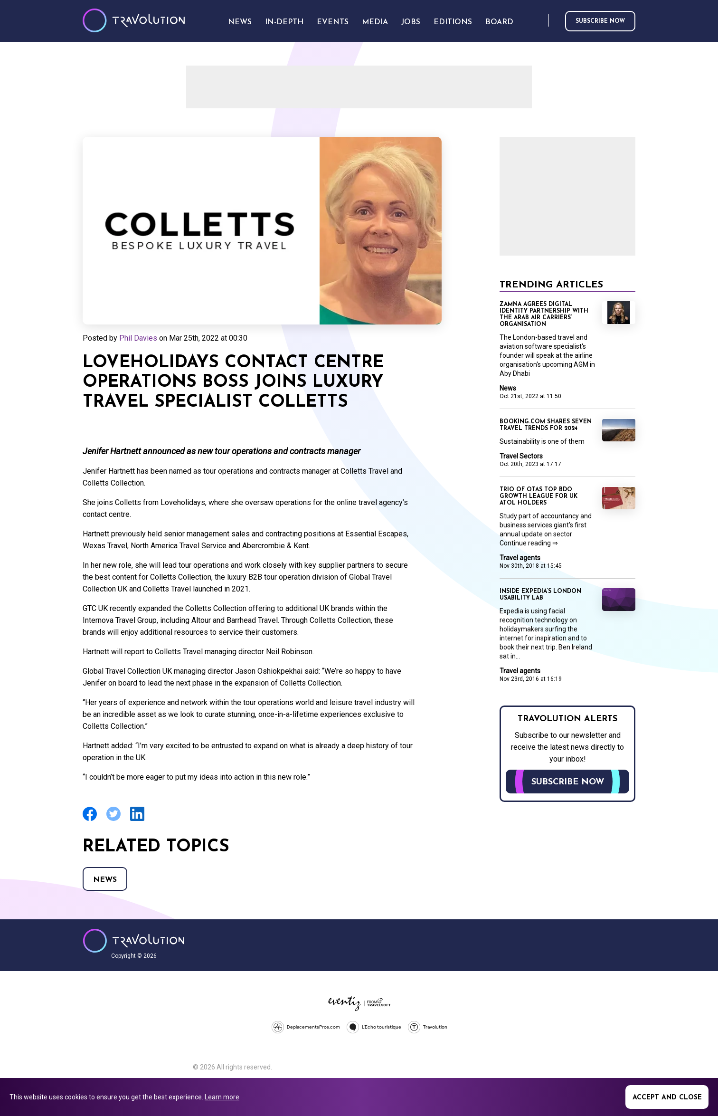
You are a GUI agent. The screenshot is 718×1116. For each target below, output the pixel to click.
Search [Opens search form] (539, 21)
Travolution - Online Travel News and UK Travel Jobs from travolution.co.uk (134, 941)
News (105, 880)
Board (499, 22)
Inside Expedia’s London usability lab (540, 595)
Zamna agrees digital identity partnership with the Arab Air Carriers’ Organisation (544, 314)
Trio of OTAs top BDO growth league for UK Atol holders (538, 496)
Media (375, 22)
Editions (453, 22)
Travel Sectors (521, 456)
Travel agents (520, 558)
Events (333, 22)
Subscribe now (600, 21)
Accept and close (667, 1097)
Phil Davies (138, 338)
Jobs (410, 22)
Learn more (222, 1097)
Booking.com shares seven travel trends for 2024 (546, 425)
